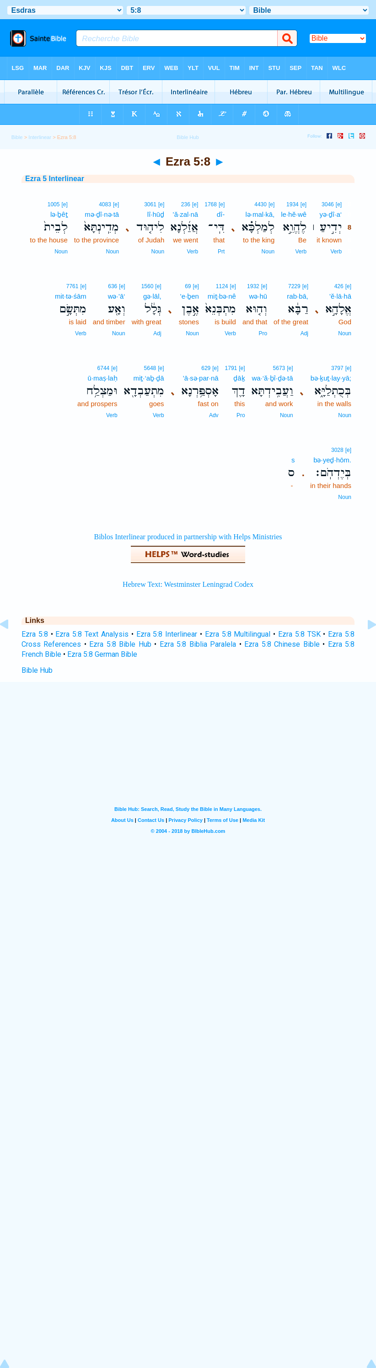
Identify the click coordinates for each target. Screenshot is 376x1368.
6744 (103, 368)
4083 (105, 204)
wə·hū (258, 296)
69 (188, 286)
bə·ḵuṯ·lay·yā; (331, 378)
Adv (214, 415)
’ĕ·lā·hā (340, 296)
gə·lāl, (152, 296)
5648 (150, 368)
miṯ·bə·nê (222, 296)
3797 (337, 368)
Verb (336, 251)
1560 (147, 286)
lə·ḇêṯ (59, 214)
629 (205, 368)
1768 (210, 204)
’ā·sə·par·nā (201, 378)
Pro (262, 333)
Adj (304, 333)
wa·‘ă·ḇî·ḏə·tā (272, 378)
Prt (221, 251)
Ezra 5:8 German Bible (102, 654)
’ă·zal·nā (185, 214)
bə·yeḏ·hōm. (332, 460)
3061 (150, 204)
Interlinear (39, 137)
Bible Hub (37, 670)
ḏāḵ (239, 378)
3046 (328, 204)
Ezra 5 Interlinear (54, 178)
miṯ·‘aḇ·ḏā (148, 378)
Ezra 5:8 (34, 634)
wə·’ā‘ (116, 296)
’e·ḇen (189, 296)
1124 (222, 286)
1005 (54, 204)
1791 (231, 368)
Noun (268, 251)
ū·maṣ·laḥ (102, 378)
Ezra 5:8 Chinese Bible (281, 644)
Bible (17, 137)
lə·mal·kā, (259, 214)
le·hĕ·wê (293, 214)
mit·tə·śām (70, 296)
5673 (279, 368)
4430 (260, 204)
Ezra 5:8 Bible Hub (120, 644)
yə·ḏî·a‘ (330, 214)
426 (339, 286)
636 (112, 286)
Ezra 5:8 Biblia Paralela (198, 644)
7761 (72, 286)
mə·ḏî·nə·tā (102, 214)
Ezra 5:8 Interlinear (167, 634)
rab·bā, (297, 296)
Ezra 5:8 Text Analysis (91, 634)
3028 (337, 450)
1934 (292, 204)
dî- (221, 214)
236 (185, 204)
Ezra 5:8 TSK (299, 634)
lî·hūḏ (155, 214)
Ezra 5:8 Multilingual (238, 634)
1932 (253, 286)
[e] (339, 204)
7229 (294, 286)
